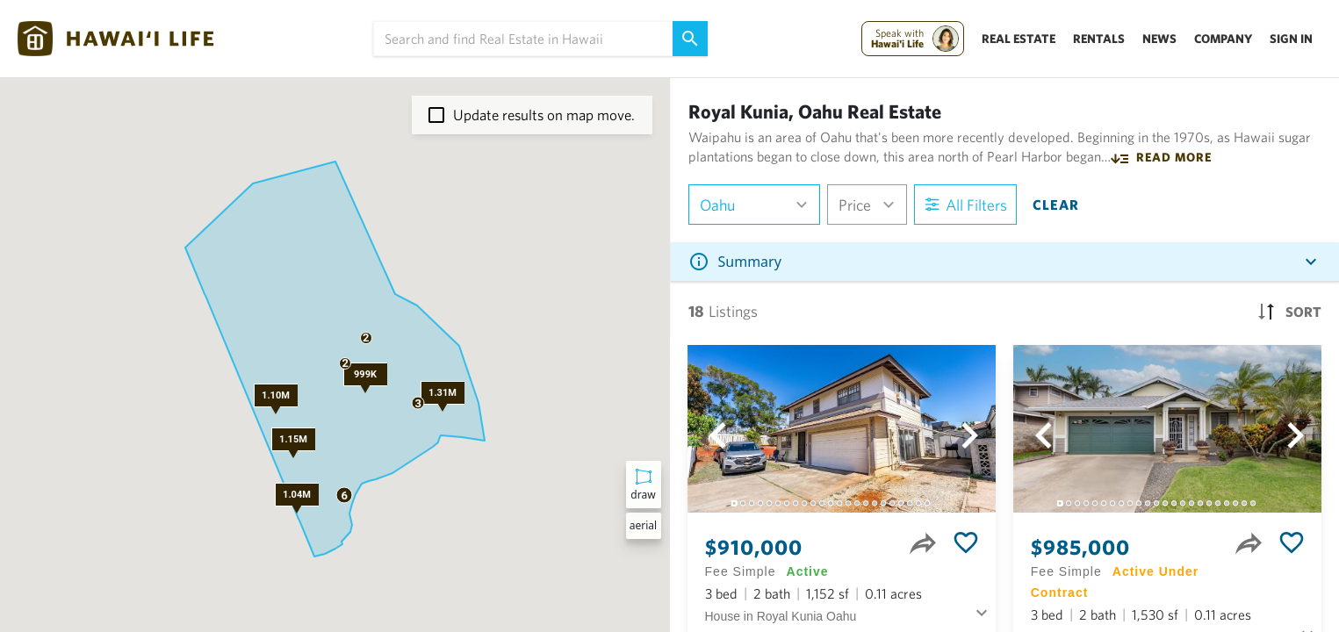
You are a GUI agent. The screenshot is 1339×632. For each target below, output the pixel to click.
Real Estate (1018, 39)
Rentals (1099, 39)
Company (1223, 39)
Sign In (1291, 39)
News (1159, 39)
